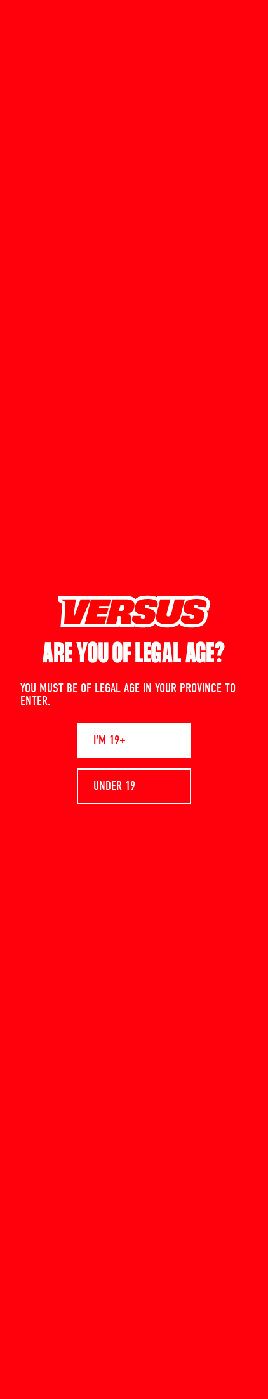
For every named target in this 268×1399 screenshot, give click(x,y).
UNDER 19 (114, 785)
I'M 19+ (109, 740)
